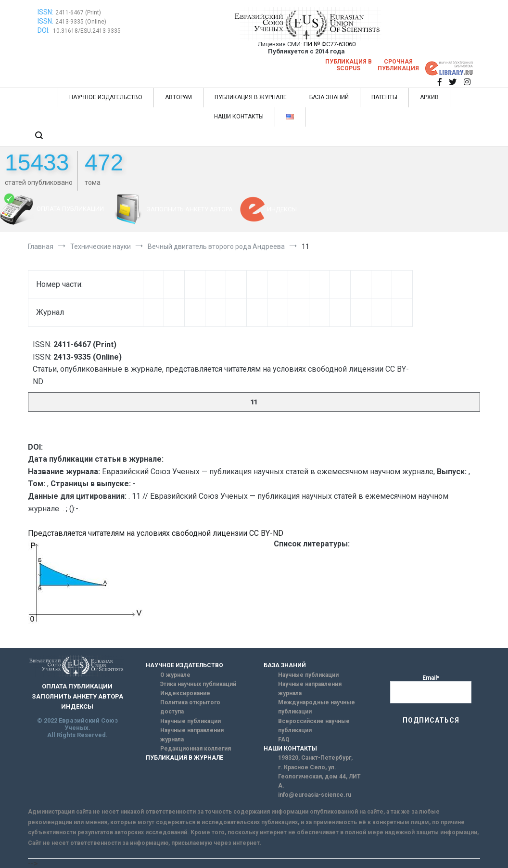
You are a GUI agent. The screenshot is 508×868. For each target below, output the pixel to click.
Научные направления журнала (192, 735)
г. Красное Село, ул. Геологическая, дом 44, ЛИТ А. (319, 776)
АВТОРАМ (178, 97)
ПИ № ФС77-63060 (330, 44)
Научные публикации (190, 721)
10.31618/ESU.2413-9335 (87, 30)
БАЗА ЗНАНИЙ (329, 97)
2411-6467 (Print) (78, 12)
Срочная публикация (398, 65)
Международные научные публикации (316, 707)
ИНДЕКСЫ (282, 209)
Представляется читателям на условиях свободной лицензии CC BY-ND (155, 533)
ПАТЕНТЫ (384, 97)
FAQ (284, 739)
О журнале (175, 675)
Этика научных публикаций (198, 684)
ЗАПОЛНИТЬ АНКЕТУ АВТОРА (190, 209)
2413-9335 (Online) (80, 21)
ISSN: (45, 12)
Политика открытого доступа (190, 707)
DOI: (44, 30)
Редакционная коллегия (195, 748)
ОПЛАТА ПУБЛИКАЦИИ (70, 208)
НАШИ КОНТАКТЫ (239, 116)
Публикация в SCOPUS (348, 65)
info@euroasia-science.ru (314, 794)
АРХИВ (429, 97)
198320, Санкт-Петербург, (315, 757)
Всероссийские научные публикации (314, 726)
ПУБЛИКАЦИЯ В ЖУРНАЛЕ (251, 97)
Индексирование (185, 693)
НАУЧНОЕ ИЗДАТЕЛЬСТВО (105, 97)
